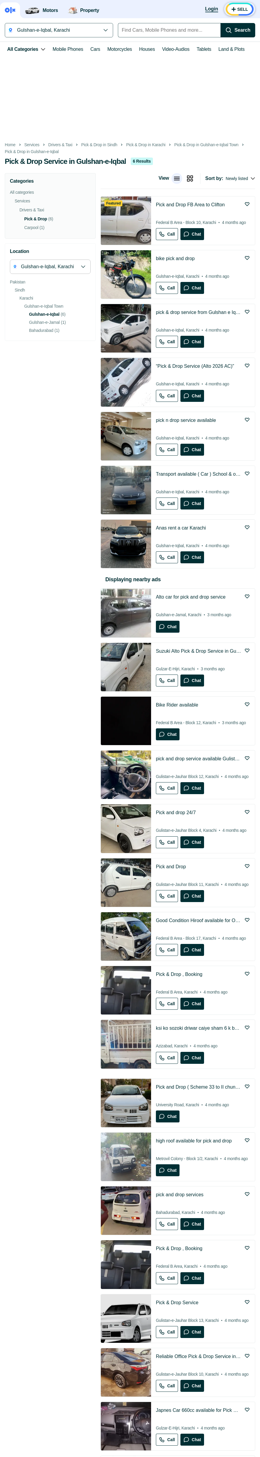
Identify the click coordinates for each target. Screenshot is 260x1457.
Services (31, 145)
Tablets (204, 49)
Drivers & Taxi (60, 145)
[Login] (211, 9)
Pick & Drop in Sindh (99, 145)
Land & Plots (231, 49)
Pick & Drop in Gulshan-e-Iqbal (32, 151)
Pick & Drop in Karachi (145, 145)
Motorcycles (119, 49)
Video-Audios (176, 49)
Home (10, 145)
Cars (95, 49)
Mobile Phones (68, 49)
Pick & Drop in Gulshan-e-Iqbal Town (206, 145)
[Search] (238, 30)
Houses (147, 49)
